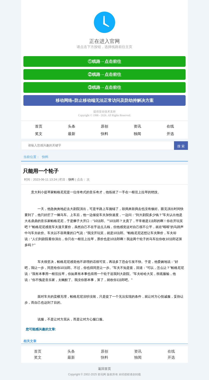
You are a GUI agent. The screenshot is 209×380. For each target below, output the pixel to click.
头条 (71, 126)
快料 (104, 134)
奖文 (38, 134)
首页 (38, 126)
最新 (71, 134)
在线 (170, 126)
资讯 (137, 126)
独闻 (137, 134)
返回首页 (104, 368)
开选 (170, 134)
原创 (104, 126)
